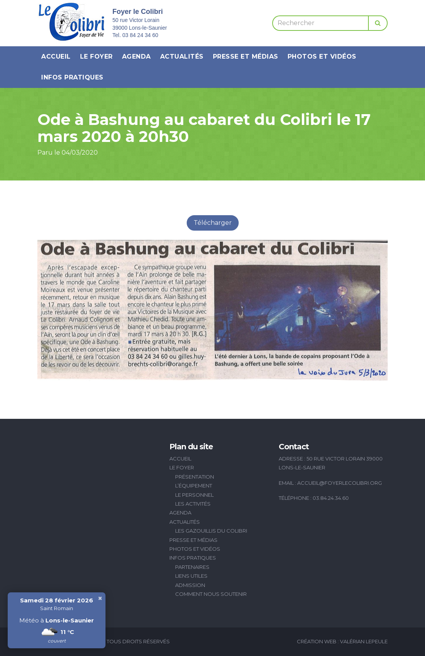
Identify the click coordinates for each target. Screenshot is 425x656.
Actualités (182, 56)
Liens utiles (191, 576)
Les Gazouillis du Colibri (211, 531)
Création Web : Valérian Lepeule (342, 641)
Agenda (136, 56)
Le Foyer (96, 56)
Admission (190, 585)
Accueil (56, 56)
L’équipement (193, 485)
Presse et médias (245, 56)
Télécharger (213, 222)
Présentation (194, 477)
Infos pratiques (72, 77)
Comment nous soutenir (211, 594)
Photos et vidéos (322, 56)
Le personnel (194, 495)
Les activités (193, 504)
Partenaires (192, 567)
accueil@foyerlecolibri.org (339, 483)
